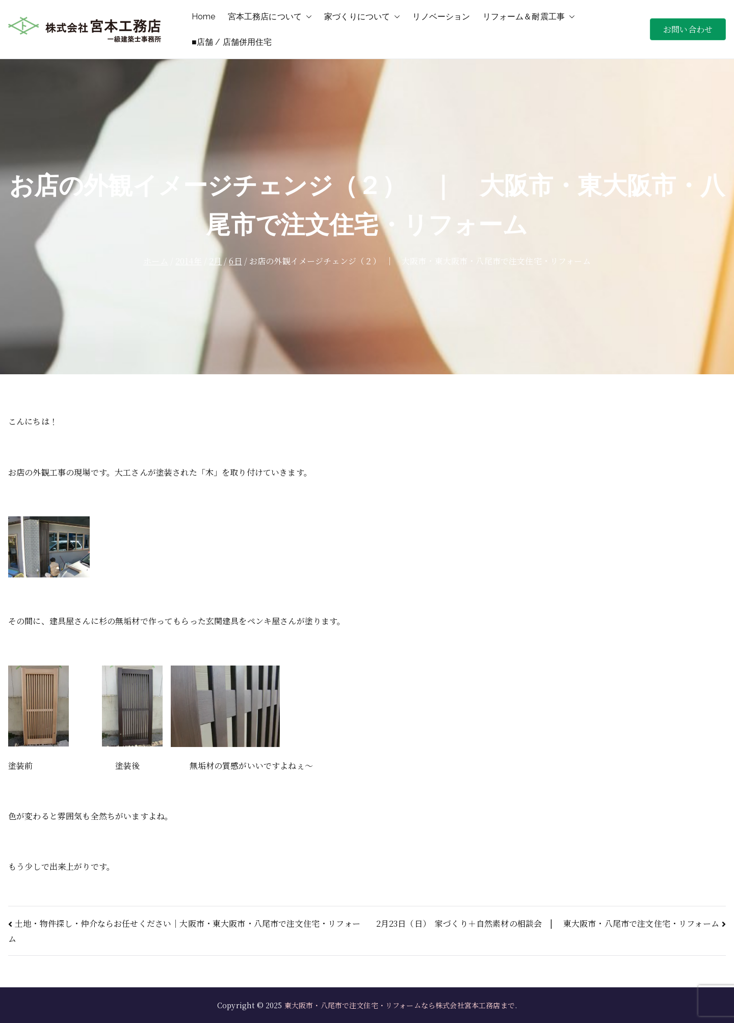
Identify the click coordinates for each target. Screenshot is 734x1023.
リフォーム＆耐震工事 (529, 16)
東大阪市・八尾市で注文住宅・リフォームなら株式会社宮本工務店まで (399, 1005)
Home (204, 16)
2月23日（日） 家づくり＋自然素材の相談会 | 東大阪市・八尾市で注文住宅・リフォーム (547, 923)
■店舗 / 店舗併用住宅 (232, 42)
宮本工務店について (270, 16)
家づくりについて (362, 16)
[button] (307, 16)
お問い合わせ (688, 29)
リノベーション (441, 16)
